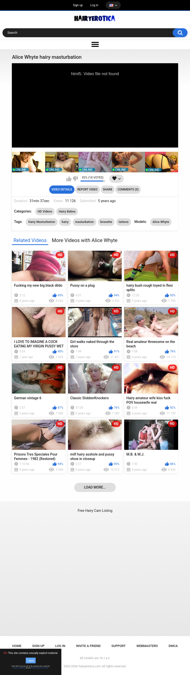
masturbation (84, 222)
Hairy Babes (67, 211)
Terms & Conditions (19, 668)
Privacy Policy (35, 668)
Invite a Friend (88, 646)
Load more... (95, 487)
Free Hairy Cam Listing (95, 511)
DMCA (173, 646)
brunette (106, 222)
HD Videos (45, 211)
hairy (65, 222)
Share (107, 189)
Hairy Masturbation (41, 222)
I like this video (68, 178)
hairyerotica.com (90, 666)
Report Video (87, 189)
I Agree (30, 660)
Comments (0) (128, 189)
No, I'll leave (44, 668)
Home (17, 646)
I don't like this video (75, 178)
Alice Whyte (161, 222)
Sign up (78, 5)
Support (118, 646)
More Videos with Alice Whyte (85, 240)
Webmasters (147, 646)
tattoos (124, 222)
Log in (94, 5)
